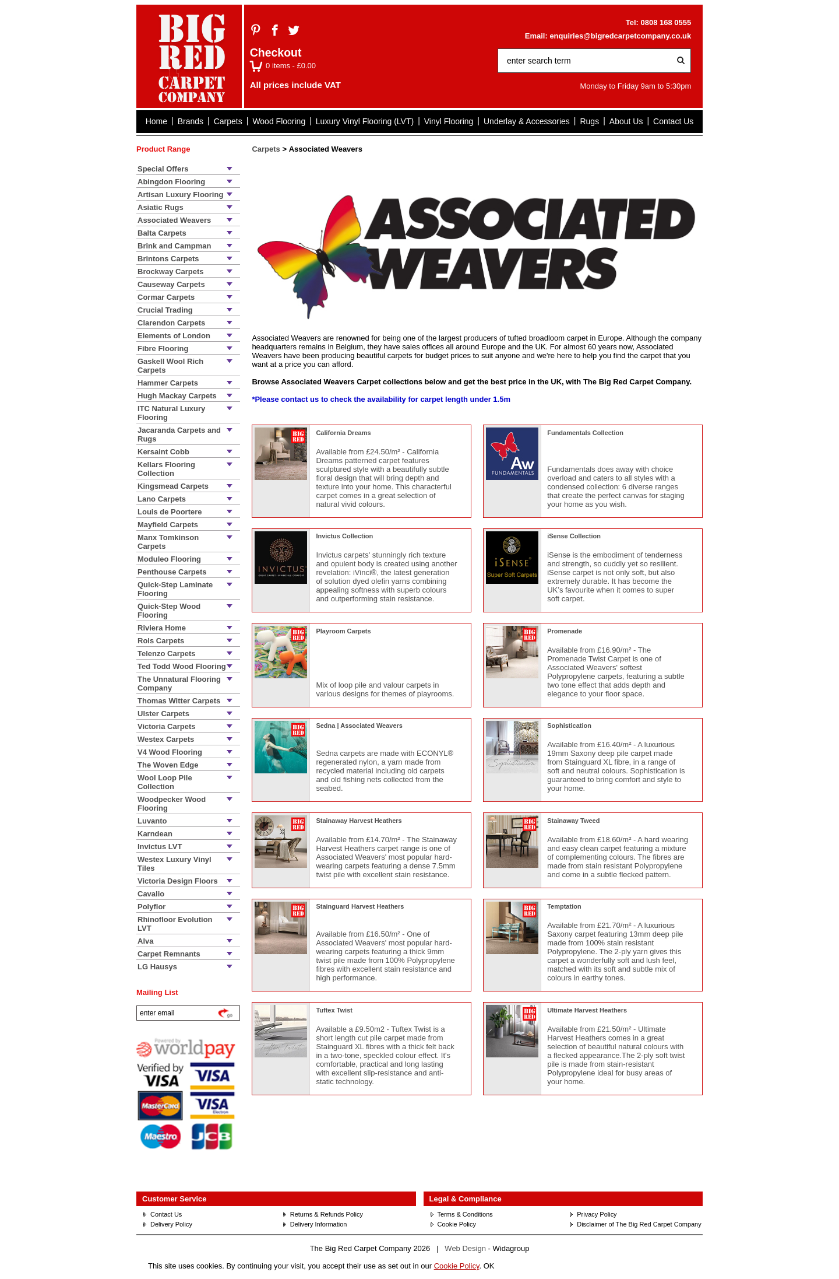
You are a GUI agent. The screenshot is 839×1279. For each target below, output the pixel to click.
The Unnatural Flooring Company (179, 683)
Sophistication (569, 725)
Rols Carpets (161, 640)
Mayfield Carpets (168, 524)
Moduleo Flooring (169, 559)
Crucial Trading (165, 310)
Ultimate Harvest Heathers (587, 1010)
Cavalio (151, 893)
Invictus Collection (344, 535)
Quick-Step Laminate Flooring (175, 589)
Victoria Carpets (166, 726)
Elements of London (174, 335)
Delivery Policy (171, 1224)
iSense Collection (574, 535)
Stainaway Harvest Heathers (358, 820)
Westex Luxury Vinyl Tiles (174, 863)
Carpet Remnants (169, 953)
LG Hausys (157, 966)
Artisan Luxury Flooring (180, 194)
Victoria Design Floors (178, 881)
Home (156, 121)
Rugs (589, 121)
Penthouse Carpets (172, 571)
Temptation (564, 906)
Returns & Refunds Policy (326, 1214)
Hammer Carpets (168, 383)
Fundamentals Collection (585, 432)
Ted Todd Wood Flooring (182, 666)
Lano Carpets (162, 499)
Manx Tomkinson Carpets (168, 542)
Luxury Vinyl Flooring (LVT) (365, 121)
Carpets (228, 121)
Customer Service (174, 1198)
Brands (190, 121)
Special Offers (163, 168)
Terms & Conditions (465, 1214)
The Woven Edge (168, 765)
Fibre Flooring (163, 348)
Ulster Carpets (163, 713)
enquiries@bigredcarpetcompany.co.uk (620, 35)
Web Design (465, 1248)
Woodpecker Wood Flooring (172, 803)
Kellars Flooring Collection (166, 469)
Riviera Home (162, 627)
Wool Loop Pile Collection (165, 782)
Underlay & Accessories (527, 121)
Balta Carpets (162, 233)
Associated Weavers (174, 220)
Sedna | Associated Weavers (359, 725)
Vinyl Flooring (449, 121)
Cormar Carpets (166, 297)
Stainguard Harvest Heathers (360, 906)
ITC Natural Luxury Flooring (171, 413)
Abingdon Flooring (171, 181)
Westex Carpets (166, 739)
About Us (626, 121)
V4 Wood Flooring (170, 752)
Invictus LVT (160, 846)
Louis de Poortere (170, 511)
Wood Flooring (278, 121)
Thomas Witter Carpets (179, 700)
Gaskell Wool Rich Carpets (170, 365)
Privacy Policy (596, 1214)
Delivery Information (318, 1224)
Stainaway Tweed (573, 820)
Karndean (155, 833)
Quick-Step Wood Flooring (169, 610)
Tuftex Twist (334, 1010)
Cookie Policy (457, 1224)
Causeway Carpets (171, 284)
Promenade (564, 631)
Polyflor (151, 906)
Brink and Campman (174, 245)
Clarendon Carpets (171, 322)
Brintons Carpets (168, 258)
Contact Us (673, 121)
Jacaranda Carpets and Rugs (179, 434)
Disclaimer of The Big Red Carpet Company (639, 1224)
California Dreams (343, 432)
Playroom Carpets (343, 631)
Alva (145, 941)
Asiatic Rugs (161, 207)
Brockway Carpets (170, 271)
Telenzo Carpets (166, 653)
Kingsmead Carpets (173, 486)
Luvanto (152, 821)
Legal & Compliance (465, 1198)
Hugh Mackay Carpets (177, 395)
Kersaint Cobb (163, 451)
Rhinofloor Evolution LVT (175, 924)
